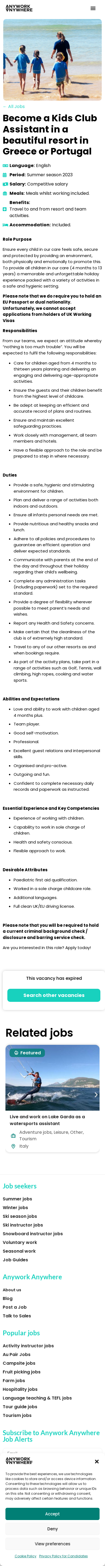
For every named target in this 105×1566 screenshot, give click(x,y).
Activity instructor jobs (28, 1346)
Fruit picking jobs (22, 1372)
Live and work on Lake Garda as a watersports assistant (47, 1120)
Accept (52, 1514)
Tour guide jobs (20, 1407)
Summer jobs (17, 1199)
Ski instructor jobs (23, 1225)
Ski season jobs (20, 1216)
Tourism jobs (17, 1415)
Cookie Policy (25, 1556)
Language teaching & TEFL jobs (37, 1398)
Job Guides (15, 1260)
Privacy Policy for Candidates (63, 1556)
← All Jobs (14, 106)
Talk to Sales (17, 1316)
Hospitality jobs (20, 1389)
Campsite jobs (19, 1363)
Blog (8, 1298)
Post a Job (15, 1307)
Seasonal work (19, 1251)
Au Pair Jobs (16, 1354)
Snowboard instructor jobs (33, 1234)
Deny (52, 1529)
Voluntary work (20, 1242)
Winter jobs (15, 1207)
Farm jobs (14, 1380)
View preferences (52, 1544)
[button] (97, 1461)
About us (12, 1290)
